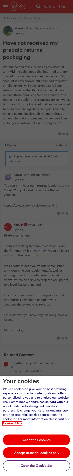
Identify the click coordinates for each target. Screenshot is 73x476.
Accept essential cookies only (36, 453)
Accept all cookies (36, 440)
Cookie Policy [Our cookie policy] (12, 423)
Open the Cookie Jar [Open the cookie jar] (36, 465)
